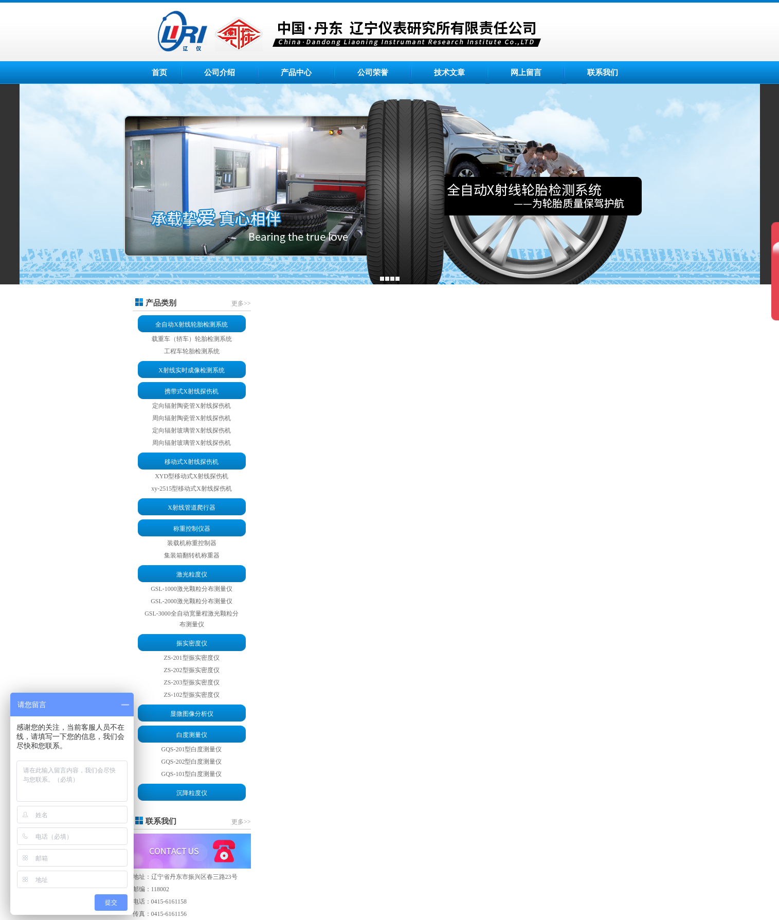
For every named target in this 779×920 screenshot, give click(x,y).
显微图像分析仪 (191, 713)
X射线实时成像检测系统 (191, 370)
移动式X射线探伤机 (192, 461)
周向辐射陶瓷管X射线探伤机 (191, 418)
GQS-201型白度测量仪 (191, 749)
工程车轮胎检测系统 (192, 351)
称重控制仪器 (191, 528)
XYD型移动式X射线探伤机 (191, 476)
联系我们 (602, 72)
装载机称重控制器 (191, 543)
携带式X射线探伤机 (192, 391)
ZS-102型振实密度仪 (192, 694)
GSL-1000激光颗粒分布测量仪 (191, 588)
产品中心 (296, 72)
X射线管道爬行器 (191, 507)
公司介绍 (219, 72)
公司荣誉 (372, 72)
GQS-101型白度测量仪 (191, 774)
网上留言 (526, 72)
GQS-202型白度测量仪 (191, 761)
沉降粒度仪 (191, 793)
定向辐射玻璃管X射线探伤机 (191, 430)
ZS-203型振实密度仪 (192, 682)
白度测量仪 (191, 734)
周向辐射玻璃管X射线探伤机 (191, 442)
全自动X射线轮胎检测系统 (191, 324)
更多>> (241, 303)
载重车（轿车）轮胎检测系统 (192, 338)
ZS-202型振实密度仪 (192, 670)
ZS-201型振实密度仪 (192, 657)
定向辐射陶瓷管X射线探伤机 (191, 405)
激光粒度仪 (191, 574)
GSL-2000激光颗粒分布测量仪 (191, 601)
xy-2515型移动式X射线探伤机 (191, 488)
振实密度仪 (191, 643)
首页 (159, 72)
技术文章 (449, 72)
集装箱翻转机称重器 (192, 555)
